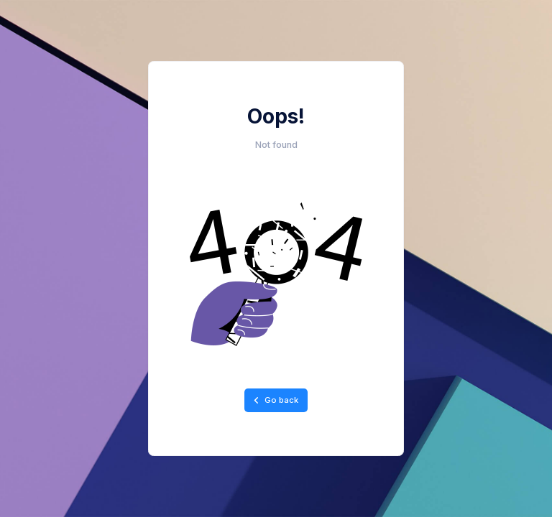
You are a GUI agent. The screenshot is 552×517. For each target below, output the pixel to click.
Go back (276, 400)
